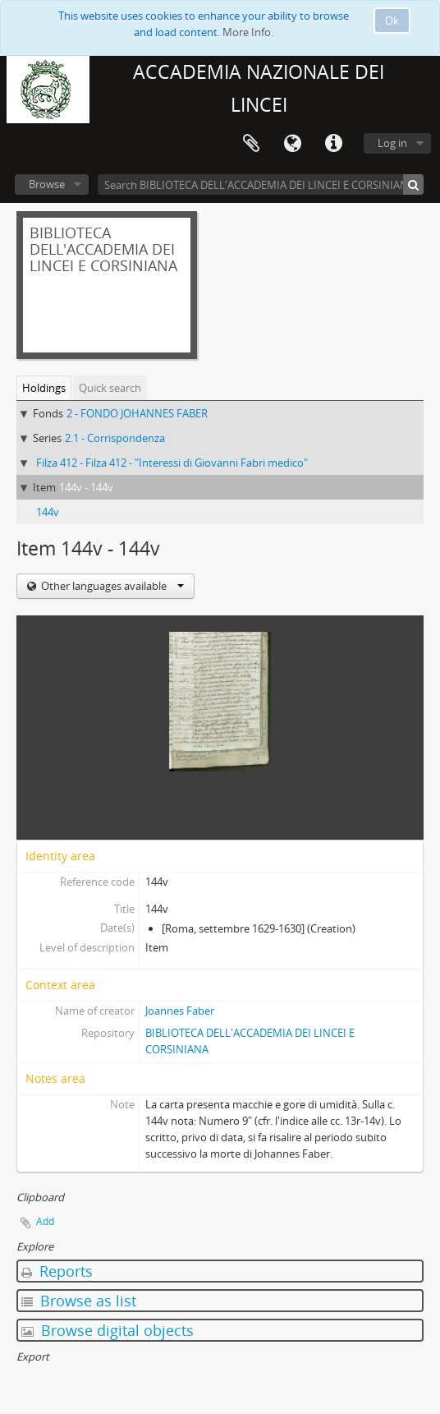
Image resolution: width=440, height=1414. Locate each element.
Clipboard (251, 143)
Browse (47, 184)
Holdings (44, 387)
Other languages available (111, 585)
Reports (57, 1271)
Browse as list (78, 1300)
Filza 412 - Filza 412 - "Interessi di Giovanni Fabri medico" (172, 462)
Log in (392, 143)
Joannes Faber (179, 1010)
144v (47, 511)
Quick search (110, 387)
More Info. (247, 32)
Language (292, 143)
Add (45, 1221)
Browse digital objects (107, 1330)
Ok (392, 20)
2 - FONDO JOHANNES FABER (137, 413)
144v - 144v (86, 487)
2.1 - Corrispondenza (115, 438)
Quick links (333, 143)
